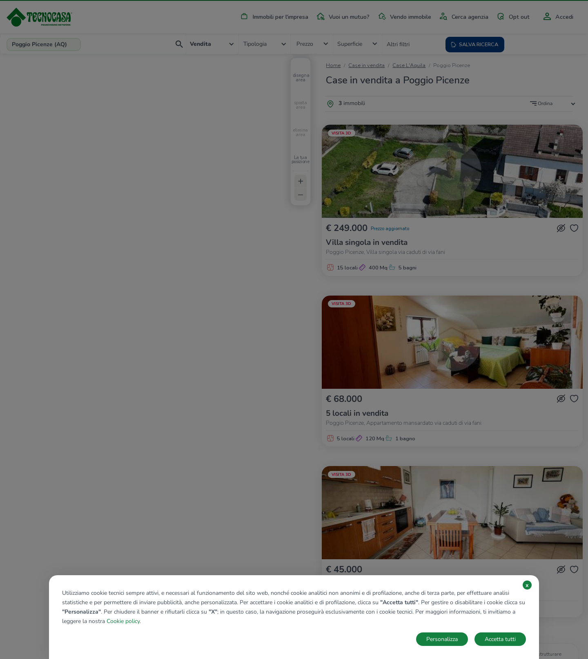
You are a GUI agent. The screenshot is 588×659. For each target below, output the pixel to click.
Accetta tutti (500, 639)
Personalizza (442, 639)
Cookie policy (123, 621)
